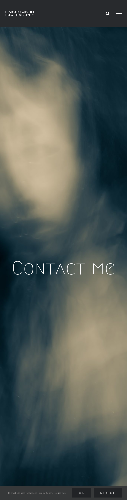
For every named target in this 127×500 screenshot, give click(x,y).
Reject (107, 493)
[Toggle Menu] (119, 13)
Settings (62, 492)
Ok (82, 493)
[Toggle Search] (107, 13)
